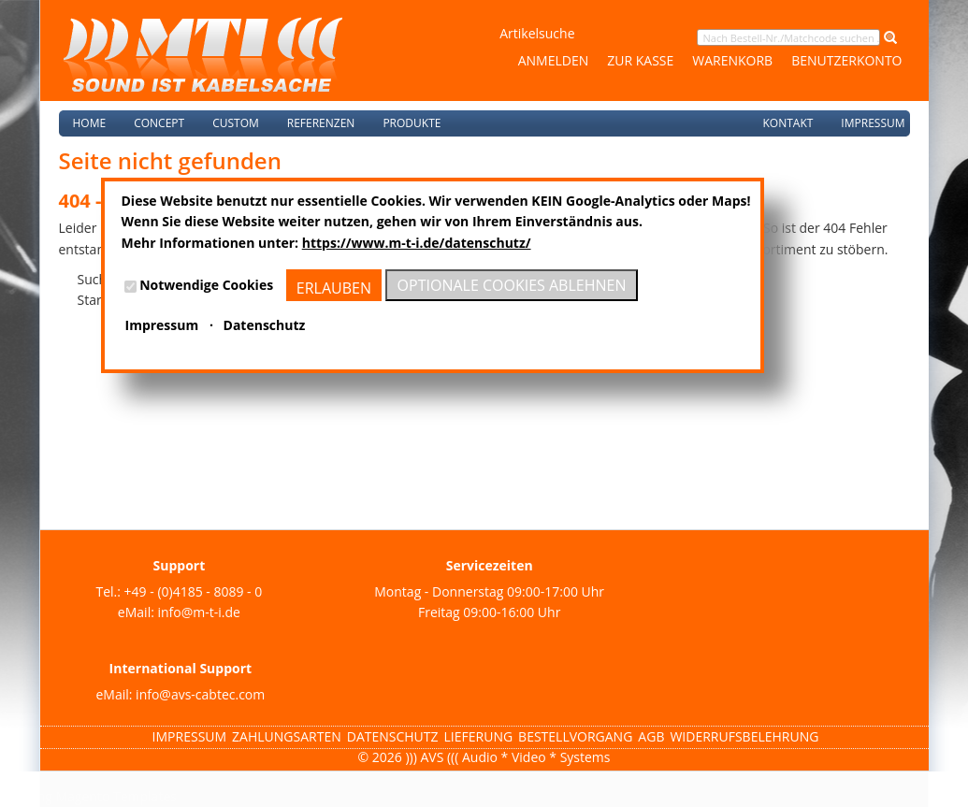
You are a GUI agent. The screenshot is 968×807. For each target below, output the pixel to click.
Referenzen (321, 123)
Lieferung (478, 736)
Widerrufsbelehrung (744, 736)
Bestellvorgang (575, 736)
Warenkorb (732, 60)
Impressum (872, 123)
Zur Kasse (640, 60)
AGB (651, 736)
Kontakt (787, 123)
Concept (159, 123)
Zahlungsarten (286, 736)
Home (90, 123)
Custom (235, 123)
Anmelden (553, 60)
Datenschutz (393, 736)
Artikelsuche (536, 33)
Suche (96, 279)
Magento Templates (116, 796)
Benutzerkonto (846, 60)
